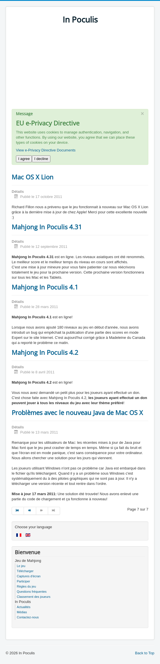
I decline (41, 159)
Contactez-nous (28, 617)
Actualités (23, 607)
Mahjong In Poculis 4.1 (45, 287)
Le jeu (21, 566)
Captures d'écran (28, 576)
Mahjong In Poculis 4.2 (45, 352)
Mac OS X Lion (33, 177)
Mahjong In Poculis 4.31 (47, 226)
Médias (22, 612)
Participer (23, 581)
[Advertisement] (80, 69)
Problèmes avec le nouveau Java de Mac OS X (77, 412)
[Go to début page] (18, 511)
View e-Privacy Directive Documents (45, 150)
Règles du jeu (26, 586)
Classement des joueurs (33, 596)
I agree (24, 159)
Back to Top (144, 653)
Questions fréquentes (32, 591)
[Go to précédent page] (30, 511)
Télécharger (25, 571)
